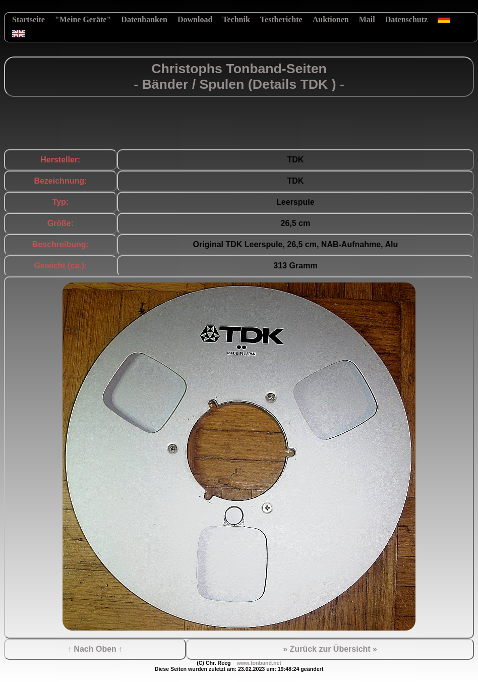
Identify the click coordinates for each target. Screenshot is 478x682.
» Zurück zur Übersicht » (330, 649)
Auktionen (331, 19)
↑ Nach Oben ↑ (95, 649)
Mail (367, 19)
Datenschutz (406, 19)
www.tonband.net (258, 663)
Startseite (28, 19)
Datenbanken (144, 19)
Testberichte (281, 19)
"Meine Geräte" (83, 19)
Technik (236, 19)
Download (194, 19)
